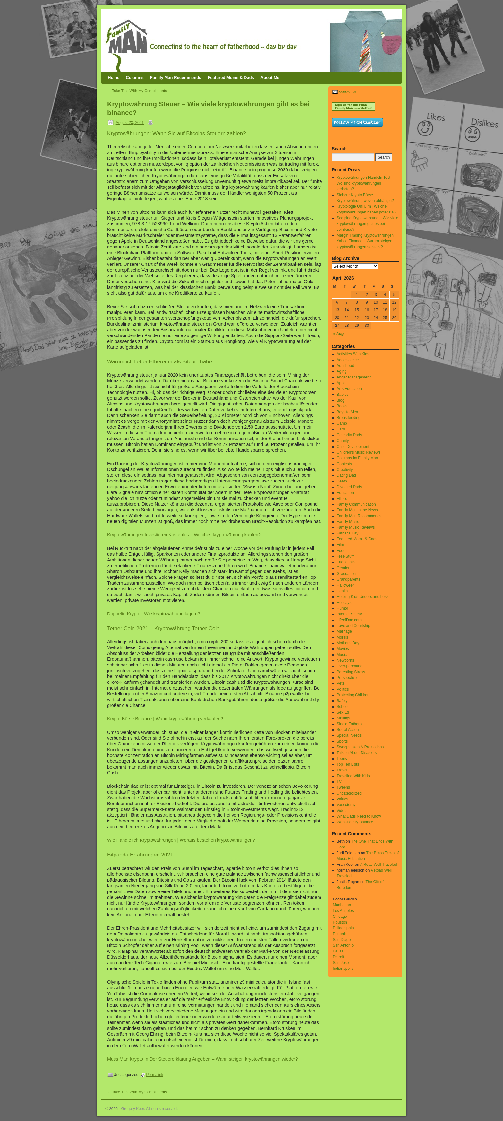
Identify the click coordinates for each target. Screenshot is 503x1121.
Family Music (348, 521)
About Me (269, 77)
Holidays (344, 602)
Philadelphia (343, 928)
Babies (343, 394)
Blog (341, 400)
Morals (342, 637)
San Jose (341, 962)
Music (342, 654)
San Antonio (343, 945)
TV (339, 781)
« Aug (338, 333)
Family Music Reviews (356, 527)
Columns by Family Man (357, 458)
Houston (340, 922)
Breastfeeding (349, 417)
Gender (343, 568)
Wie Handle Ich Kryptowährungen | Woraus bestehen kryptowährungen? (181, 840)
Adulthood (345, 365)
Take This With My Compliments (137, 91)
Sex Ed (343, 712)
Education (345, 493)
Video (341, 810)
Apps (341, 383)
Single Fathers (349, 724)
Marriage (344, 631)
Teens (342, 758)
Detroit (338, 957)
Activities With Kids (353, 354)
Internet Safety (349, 614)
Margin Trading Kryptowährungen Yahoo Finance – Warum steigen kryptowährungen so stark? (365, 241)
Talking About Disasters (357, 753)
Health (342, 591)
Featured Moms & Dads (231, 77)
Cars (341, 429)
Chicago (340, 916)
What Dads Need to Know (359, 816)
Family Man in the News (357, 510)
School (343, 706)
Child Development (353, 446)
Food (341, 550)
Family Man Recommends (175, 77)
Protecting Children (353, 695)
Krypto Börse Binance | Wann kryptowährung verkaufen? (165, 718)
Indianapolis (343, 968)
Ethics (342, 498)
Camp (342, 423)
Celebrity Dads (349, 435)
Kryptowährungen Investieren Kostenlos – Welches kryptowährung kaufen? (184, 534)
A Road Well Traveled (378, 864)
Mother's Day (348, 643)
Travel (342, 770)
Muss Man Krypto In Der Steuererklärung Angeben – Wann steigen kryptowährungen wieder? (202, 1059)
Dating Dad (346, 475)
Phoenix (339, 934)
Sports (342, 741)
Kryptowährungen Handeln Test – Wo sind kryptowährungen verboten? (365, 183)
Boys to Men (347, 412)
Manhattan (342, 905)
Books (342, 406)
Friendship (346, 562)
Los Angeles (343, 910)
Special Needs (349, 735)
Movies (343, 649)
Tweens (343, 787)
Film (340, 545)
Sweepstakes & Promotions (360, 747)
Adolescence (348, 360)
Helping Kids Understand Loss (362, 597)
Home (113, 77)
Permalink (154, 1075)
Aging (342, 371)
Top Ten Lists (348, 764)
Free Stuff (345, 556)
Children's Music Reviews (358, 452)
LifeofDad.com (349, 620)
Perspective (347, 677)
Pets (341, 683)
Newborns (345, 660)
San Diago (342, 939)
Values (342, 799)
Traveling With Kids (353, 776)
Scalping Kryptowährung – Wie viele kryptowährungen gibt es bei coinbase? (367, 224)
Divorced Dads (349, 487)
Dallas (338, 951)
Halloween (346, 585)
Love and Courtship (353, 625)
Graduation (346, 573)
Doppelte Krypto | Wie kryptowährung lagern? (153, 613)
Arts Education (349, 389)
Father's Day (348, 533)
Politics (343, 689)
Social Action (348, 729)
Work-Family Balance (355, 822)
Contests (344, 464)
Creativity (345, 469)
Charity (343, 441)
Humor (342, 608)
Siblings (343, 718)
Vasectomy (346, 805)
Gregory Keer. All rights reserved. (149, 1109)
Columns (135, 77)
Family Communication (356, 504)
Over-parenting (349, 666)
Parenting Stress (351, 672)
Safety (342, 701)
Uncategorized (349, 793)
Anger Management (354, 377)
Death (342, 481)
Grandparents (348, 579)
